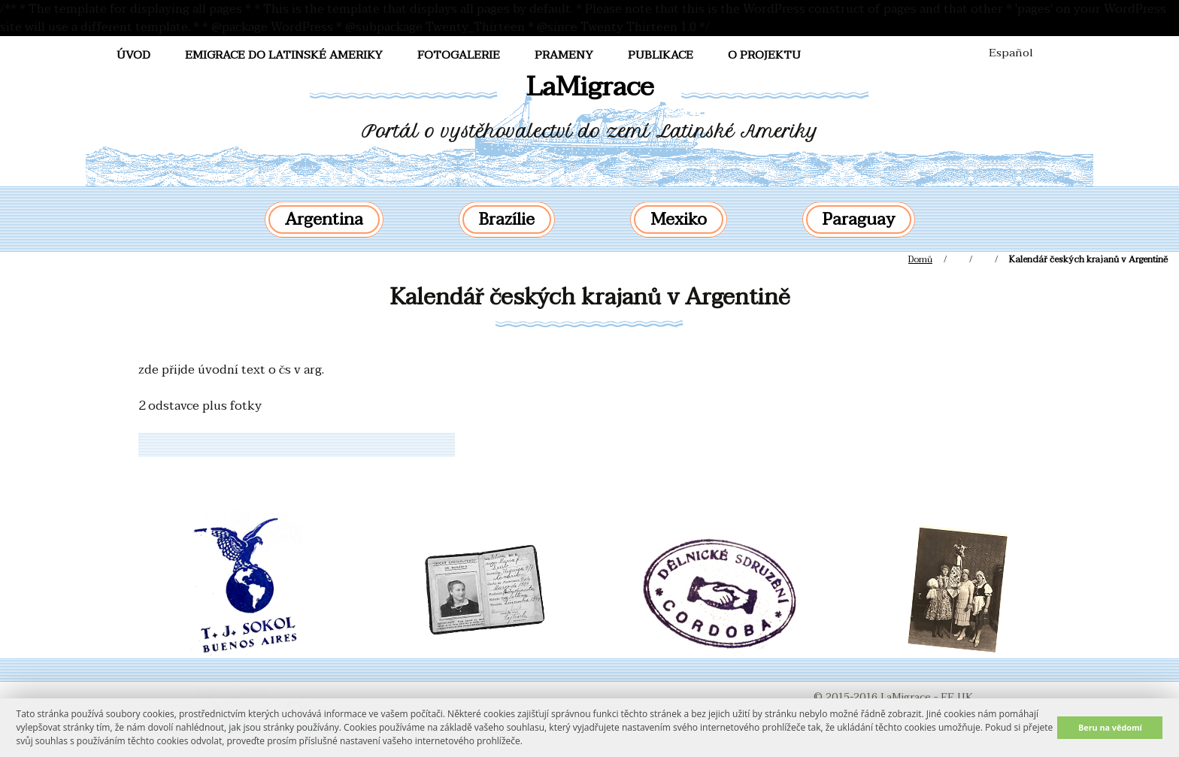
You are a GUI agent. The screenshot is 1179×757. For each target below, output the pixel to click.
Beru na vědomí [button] (1110, 727)
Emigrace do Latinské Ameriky (284, 55)
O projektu (764, 55)
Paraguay (859, 219)
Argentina (324, 219)
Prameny (564, 55)
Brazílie (507, 219)
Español (1011, 52)
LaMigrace (589, 87)
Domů (920, 259)
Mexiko (678, 219)
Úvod (133, 55)
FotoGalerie (458, 55)
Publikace (660, 55)
